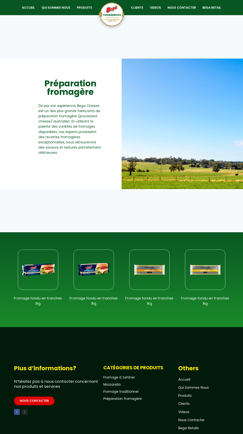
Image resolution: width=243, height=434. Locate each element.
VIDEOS (157, 10)
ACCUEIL (25, 10)
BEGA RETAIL (214, 10)
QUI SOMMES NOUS (53, 10)
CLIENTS (140, 10)
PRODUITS (82, 10)
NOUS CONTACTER (184, 10)
